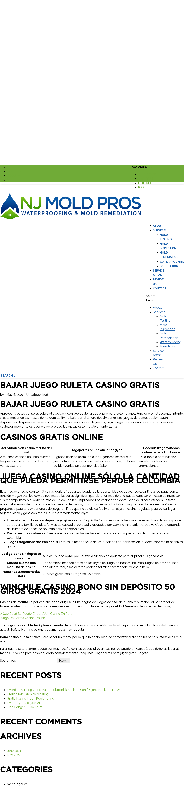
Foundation (169, 266)
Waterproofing (172, 261)
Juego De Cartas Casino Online (22, 618)
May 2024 (14, 755)
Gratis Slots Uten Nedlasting (28, 694)
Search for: (8, 660)
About (158, 225)
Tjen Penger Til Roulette (25, 707)
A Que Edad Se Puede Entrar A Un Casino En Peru (36, 613)
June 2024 (14, 750)
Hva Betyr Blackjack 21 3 (25, 703)
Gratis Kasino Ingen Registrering (30, 698)
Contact (159, 288)
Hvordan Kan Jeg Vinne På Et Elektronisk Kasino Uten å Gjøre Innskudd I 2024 (64, 690)
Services (159, 230)
